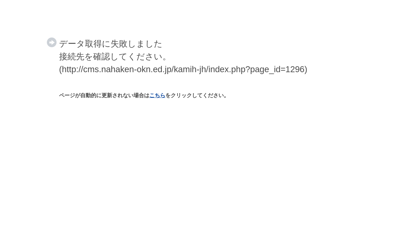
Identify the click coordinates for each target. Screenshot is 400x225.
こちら (157, 95)
